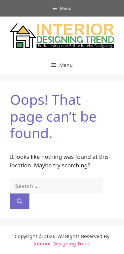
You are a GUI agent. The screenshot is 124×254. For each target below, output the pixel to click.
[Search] (19, 201)
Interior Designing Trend (62, 243)
